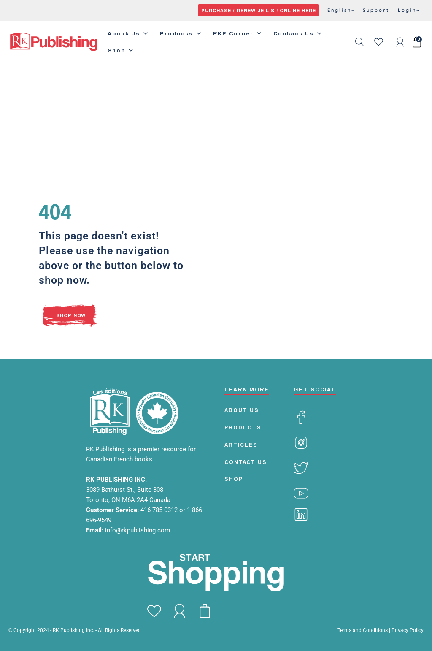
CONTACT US (245, 461)
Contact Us (298, 33)
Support (376, 10)
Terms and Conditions (363, 630)
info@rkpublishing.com (137, 530)
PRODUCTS (243, 427)
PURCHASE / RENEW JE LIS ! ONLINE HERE (258, 10)
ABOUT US (241, 410)
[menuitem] (341, 11)
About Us (128, 33)
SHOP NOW (71, 315)
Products (181, 33)
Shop (121, 50)
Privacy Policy (408, 630)
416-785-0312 (159, 510)
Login (408, 10)
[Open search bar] (359, 42)
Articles (241, 444)
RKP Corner (238, 33)
